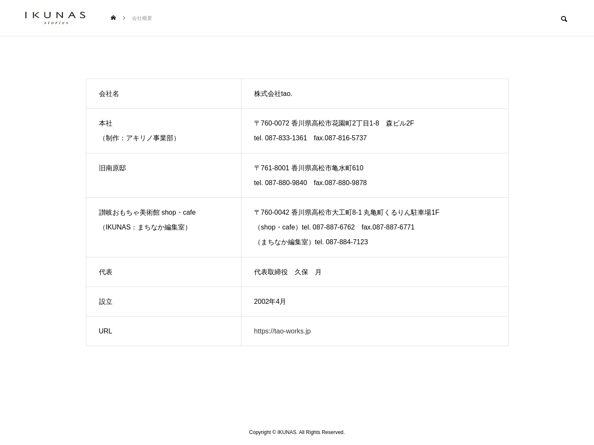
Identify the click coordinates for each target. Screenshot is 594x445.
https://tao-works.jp (282, 331)
